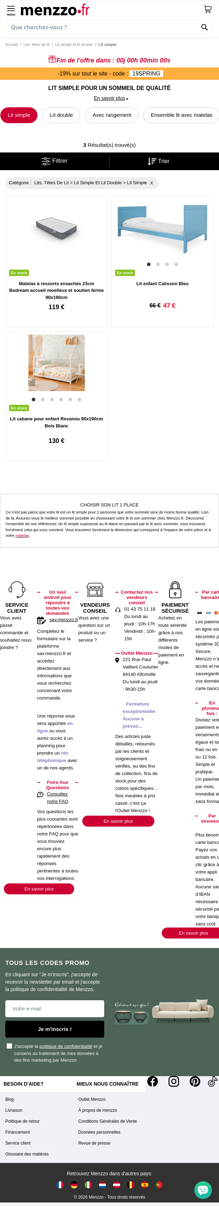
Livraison (13, 1110)
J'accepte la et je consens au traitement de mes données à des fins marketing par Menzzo (54, 1053)
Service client (17, 1143)
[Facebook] (152, 1081)
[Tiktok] (212, 1081)
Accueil (11, 44)
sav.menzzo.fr (63, 619)
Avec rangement (112, 115)
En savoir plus (39, 889)
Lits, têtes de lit (36, 44)
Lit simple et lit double (74, 44)
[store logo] (112, 9)
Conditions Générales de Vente (107, 1121)
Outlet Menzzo (92, 1099)
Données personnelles (99, 1132)
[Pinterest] (195, 1081)
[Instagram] (173, 1081)
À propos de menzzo (97, 1110)
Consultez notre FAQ (57, 797)
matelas (22, 535)
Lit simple (19, 115)
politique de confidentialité (66, 1046)
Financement (17, 1132)
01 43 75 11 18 (139, 609)
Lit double (61, 115)
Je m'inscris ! (54, 1029)
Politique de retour (22, 1121)
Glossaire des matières (27, 1154)
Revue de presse (94, 1143)
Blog (9, 1099)
